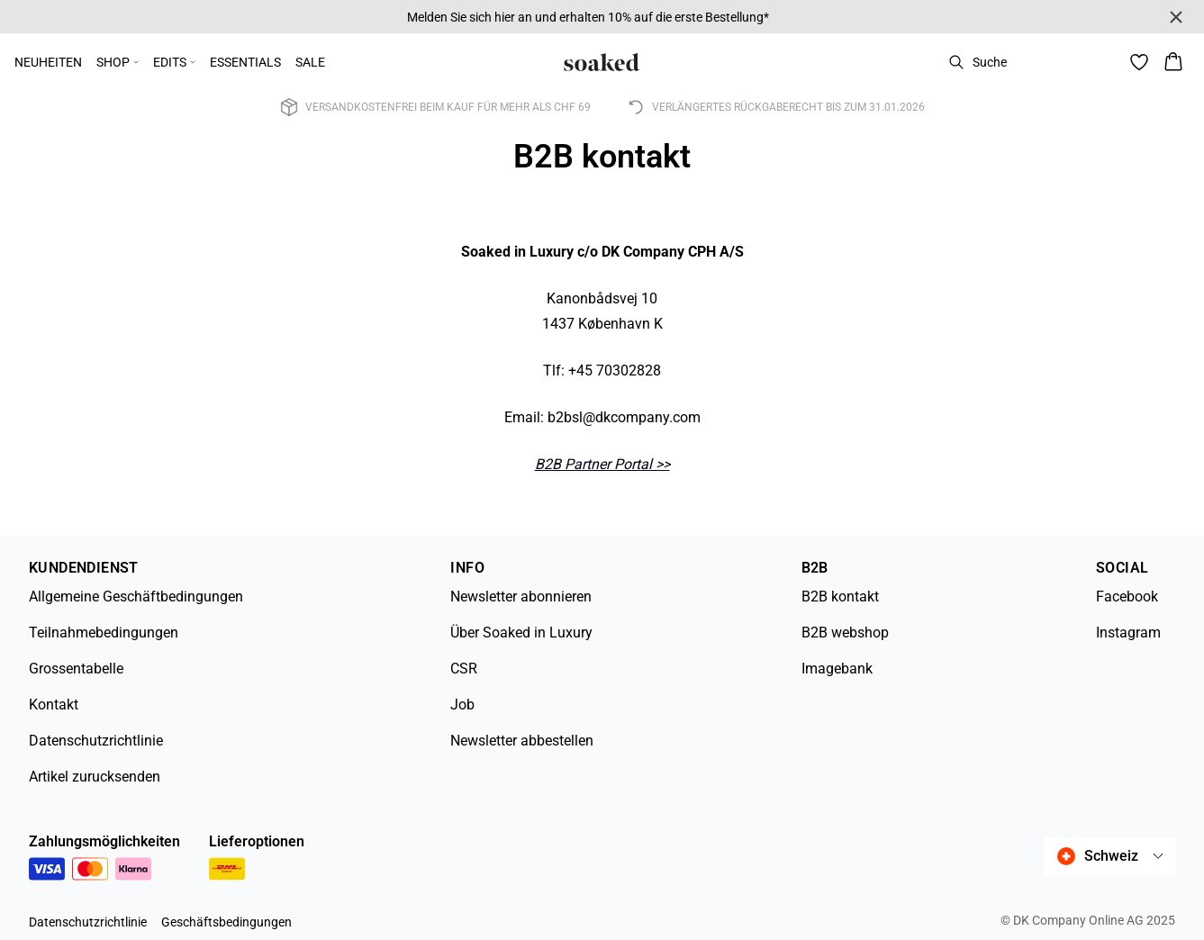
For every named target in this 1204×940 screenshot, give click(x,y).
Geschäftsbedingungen (226, 922)
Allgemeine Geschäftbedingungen (136, 596)
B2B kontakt (840, 596)
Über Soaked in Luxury (521, 632)
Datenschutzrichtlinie (96, 740)
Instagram (1128, 632)
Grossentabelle (76, 668)
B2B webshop (845, 632)
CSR (463, 668)
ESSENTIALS (245, 62)
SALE (310, 62)
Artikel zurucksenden (94, 776)
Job (462, 704)
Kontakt (53, 704)
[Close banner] (1176, 17)
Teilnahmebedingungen (103, 632)
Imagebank (837, 668)
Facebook (1127, 596)
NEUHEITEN (48, 62)
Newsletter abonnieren (521, 596)
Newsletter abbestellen (521, 740)
